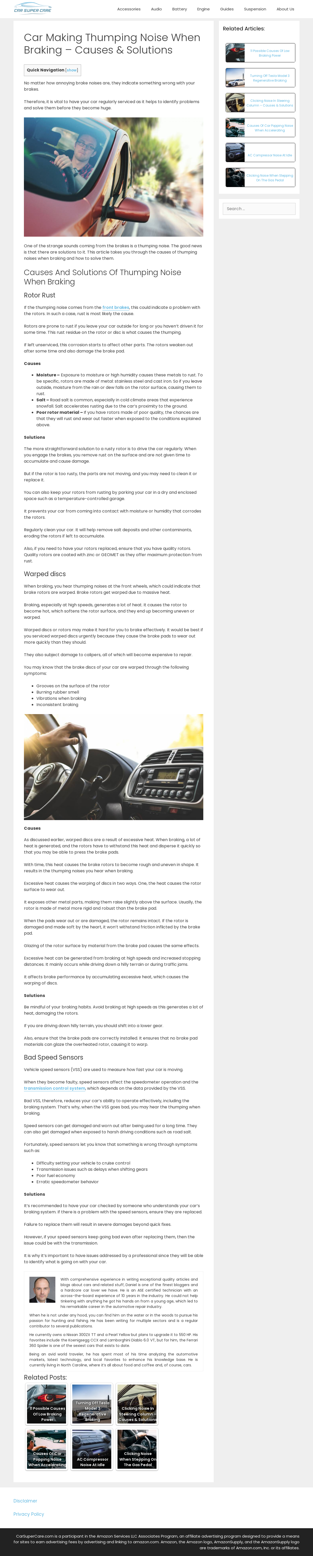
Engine (203, 9)
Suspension (255, 9)
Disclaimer (25, 1501)
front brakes (115, 307)
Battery (179, 9)
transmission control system (54, 1088)
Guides (227, 9)
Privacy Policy (29, 1514)
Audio (156, 9)
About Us (285, 9)
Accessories (129, 9)
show (72, 70)
